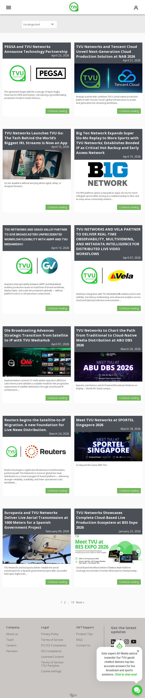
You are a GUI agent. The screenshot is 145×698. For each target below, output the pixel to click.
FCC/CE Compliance (53, 645)
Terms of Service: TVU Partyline (52, 663)
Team (10, 640)
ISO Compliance (51, 651)
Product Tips (84, 634)
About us (12, 634)
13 (72, 602)
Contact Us (83, 645)
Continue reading (57, 111)
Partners (12, 651)
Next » (80, 602)
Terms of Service (52, 640)
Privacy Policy (50, 634)
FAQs (79, 640)
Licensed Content (52, 657)
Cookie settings (51, 671)
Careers (11, 645)
